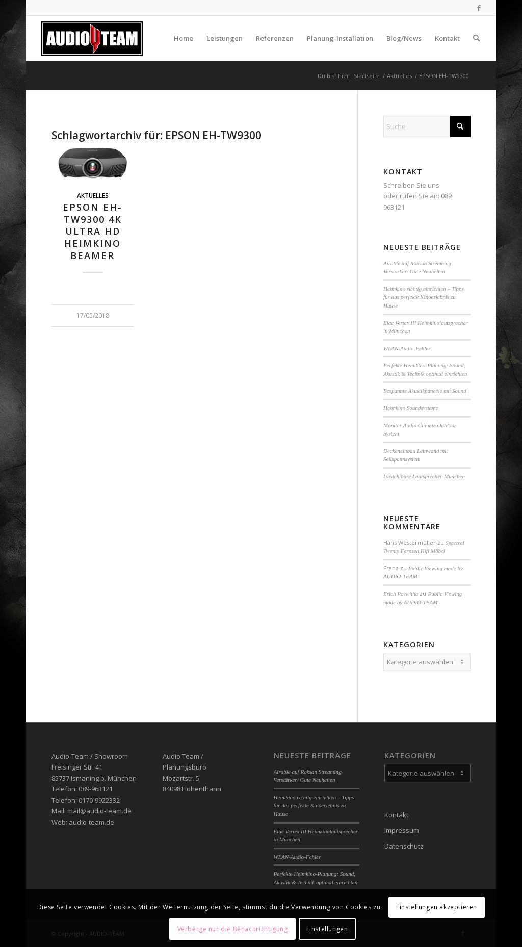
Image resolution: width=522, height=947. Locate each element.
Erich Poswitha (400, 594)
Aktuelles (93, 195)
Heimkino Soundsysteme (410, 408)
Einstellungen (327, 929)
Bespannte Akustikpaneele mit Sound (424, 391)
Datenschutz (404, 846)
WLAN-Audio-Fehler (407, 348)
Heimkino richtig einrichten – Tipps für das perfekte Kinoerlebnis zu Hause (423, 297)
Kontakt (396, 815)
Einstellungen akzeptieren (436, 907)
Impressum (401, 830)
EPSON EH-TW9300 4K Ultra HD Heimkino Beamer (92, 231)
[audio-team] (92, 38)
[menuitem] (183, 38)
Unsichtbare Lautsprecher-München (424, 476)
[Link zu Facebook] (478, 7)
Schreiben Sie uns (411, 185)
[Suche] (476, 38)
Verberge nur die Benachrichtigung (232, 929)
